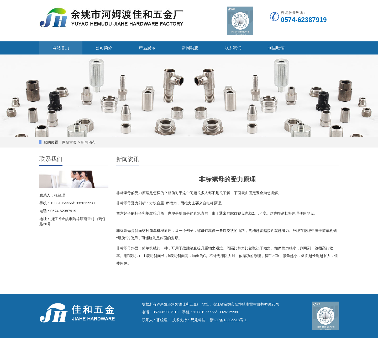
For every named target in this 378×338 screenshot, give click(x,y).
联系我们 (233, 48)
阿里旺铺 (276, 48)
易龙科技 (198, 320)
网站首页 (60, 48)
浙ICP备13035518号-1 (228, 320)
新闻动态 (190, 48)
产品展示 (147, 48)
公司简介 (104, 48)
